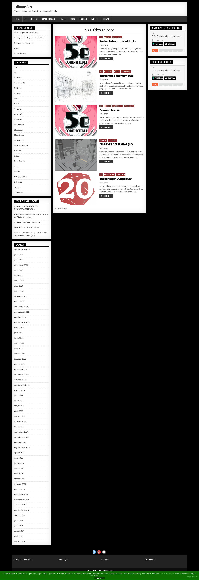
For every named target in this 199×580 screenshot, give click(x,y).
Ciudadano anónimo (25, 217)
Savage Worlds (21, 177)
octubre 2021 (20, 380)
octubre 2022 (20, 317)
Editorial (34, 19)
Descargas (83, 19)
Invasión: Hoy (20, 53)
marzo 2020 (19, 479)
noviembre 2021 (21, 375)
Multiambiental (21, 145)
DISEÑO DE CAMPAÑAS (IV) (117, 144)
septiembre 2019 (21, 510)
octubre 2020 (20, 442)
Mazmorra (19, 125)
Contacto (105, 560)
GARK (16, 48)
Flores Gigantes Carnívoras (26, 33)
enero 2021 (19, 427)
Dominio (107, 37)
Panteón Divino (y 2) (26, 236)
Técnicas (112, 140)
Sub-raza (18, 182)
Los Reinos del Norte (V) (32, 222)
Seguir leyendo (107, 58)
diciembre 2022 (21, 307)
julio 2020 (18, 458)
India (16, 222)
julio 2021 (18, 395)
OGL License (150, 560)
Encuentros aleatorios (24, 43)
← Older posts (61, 208)
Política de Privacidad (23, 560)
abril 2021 (18, 411)
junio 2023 (19, 275)
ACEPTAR (99, 578)
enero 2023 (19, 301)
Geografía (18, 114)
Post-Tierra (19, 161)
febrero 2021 (20, 422)
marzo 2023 (19, 291)
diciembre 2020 (21, 432)
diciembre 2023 (21, 265)
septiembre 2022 (22, 322)
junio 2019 (18, 526)
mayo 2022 (19, 343)
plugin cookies (192, 577)
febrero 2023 (20, 296)
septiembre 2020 (22, 448)
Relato (17, 172)
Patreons (95, 19)
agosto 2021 (19, 390)
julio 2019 (18, 521)
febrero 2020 (20, 484)
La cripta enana (32, 228)
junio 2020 (19, 463)
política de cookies (167, 574)
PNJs (16, 156)
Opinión (103, 140)
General (17, 109)
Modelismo (19, 135)
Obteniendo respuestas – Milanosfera (31, 214)
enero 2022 (19, 364)
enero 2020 (19, 489)
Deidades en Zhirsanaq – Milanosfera (30, 233)
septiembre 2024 (22, 249)
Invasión (63, 19)
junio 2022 (19, 338)
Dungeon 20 (118, 106)
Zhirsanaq (117, 37)
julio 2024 (18, 255)
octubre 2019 (20, 505)
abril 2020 (18, 474)
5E (25, 19)
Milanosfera (23, 6)
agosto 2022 (19, 328)
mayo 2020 (19, 468)
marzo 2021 (19, 416)
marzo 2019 (19, 541)
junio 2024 (18, 260)
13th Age (17, 19)
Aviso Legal (62, 560)
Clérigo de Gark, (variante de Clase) (29, 38)
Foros (72, 19)
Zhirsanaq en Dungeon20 (116, 179)
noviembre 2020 (21, 437)
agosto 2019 (19, 515)
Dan (16, 206)
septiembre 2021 (21, 385)
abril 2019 (18, 536)
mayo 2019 (19, 531)
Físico (116, 71)
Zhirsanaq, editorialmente (117, 76)
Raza (16, 166)
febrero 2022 (20, 359)
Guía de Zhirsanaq (48, 19)
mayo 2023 (19, 281)
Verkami (106, 19)
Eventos (18, 93)
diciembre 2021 (21, 369)
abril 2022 (18, 349)
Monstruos (19, 140)
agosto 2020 (19, 453)
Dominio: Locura (110, 110)
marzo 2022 (19, 354)
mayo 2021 (19, 406)
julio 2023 (18, 270)
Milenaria (18, 130)
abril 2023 (18, 286)
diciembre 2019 (21, 494)
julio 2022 (18, 333)
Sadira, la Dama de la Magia (118, 41)
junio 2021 (18, 401)
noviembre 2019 (21, 500)
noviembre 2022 (21, 312)
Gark (16, 104)
